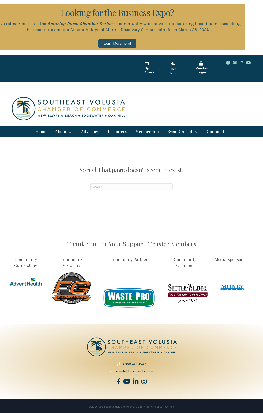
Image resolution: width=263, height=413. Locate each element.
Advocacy (90, 131)
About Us (63, 131)
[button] (81, 43)
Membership (147, 131)
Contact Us (217, 131)
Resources (117, 131)
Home (41, 131)
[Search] (131, 186)
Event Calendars (182, 131)
